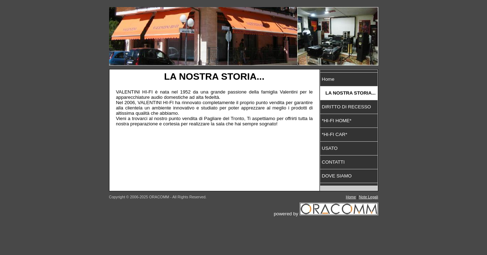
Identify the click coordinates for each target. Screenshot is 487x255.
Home (328, 79)
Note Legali (368, 197)
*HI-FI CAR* (334, 134)
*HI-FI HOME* (337, 120)
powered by (326, 213)
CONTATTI (333, 162)
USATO (330, 148)
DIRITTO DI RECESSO (346, 106)
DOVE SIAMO (337, 175)
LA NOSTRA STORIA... (350, 93)
